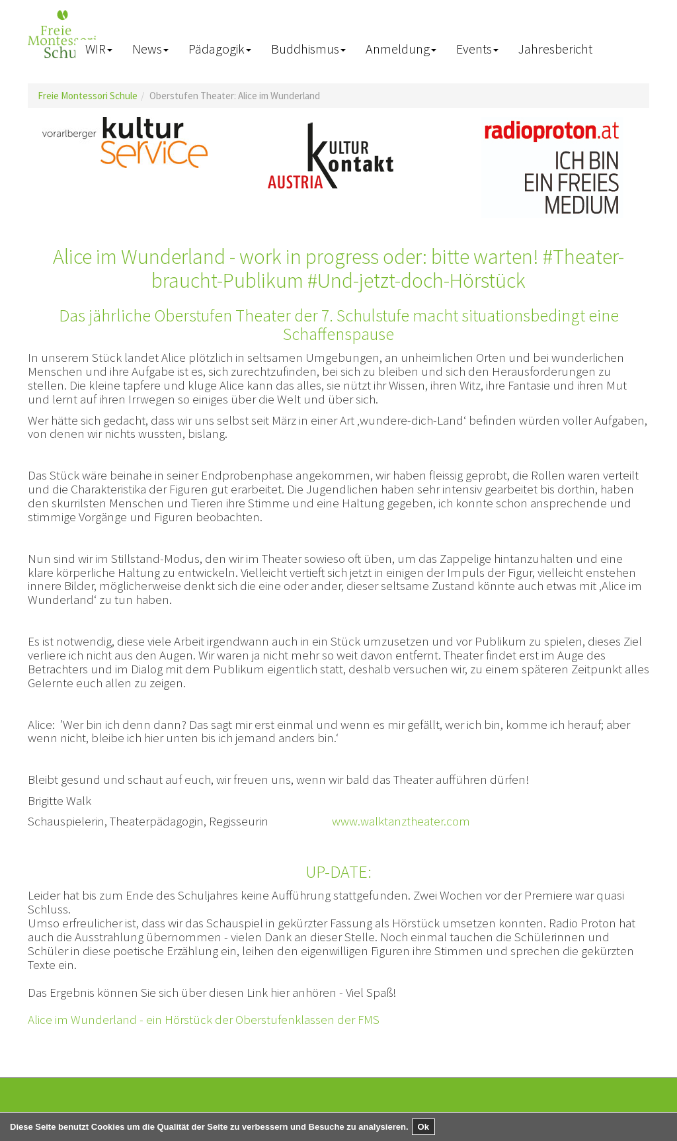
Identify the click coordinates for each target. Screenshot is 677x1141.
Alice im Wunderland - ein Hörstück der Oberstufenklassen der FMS (203, 1019)
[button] (98, 50)
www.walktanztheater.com (401, 821)
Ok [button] (423, 1127)
